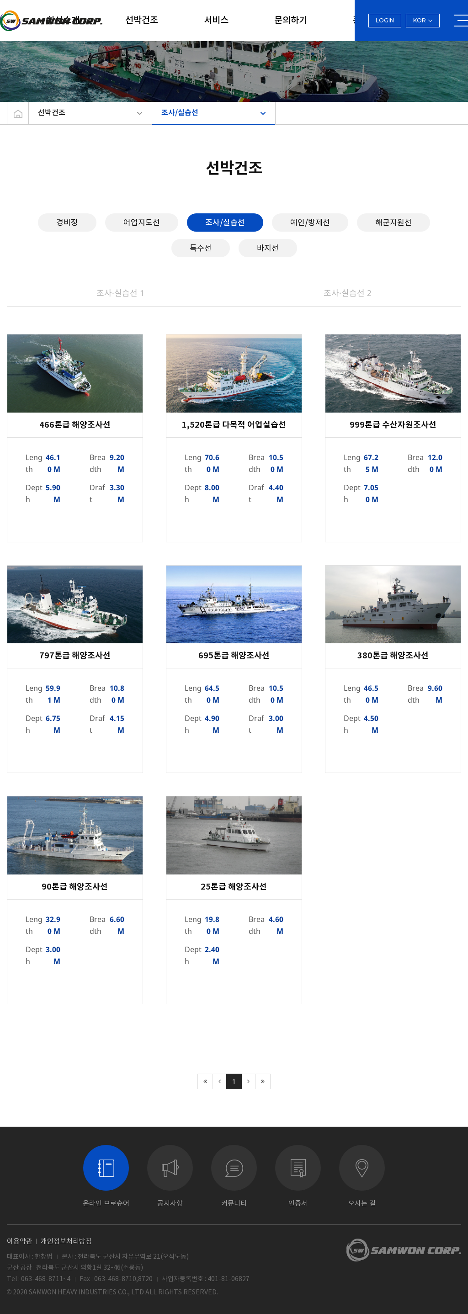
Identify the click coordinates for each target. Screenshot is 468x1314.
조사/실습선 (179, 112)
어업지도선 (141, 222)
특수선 (201, 248)
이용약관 (19, 1241)
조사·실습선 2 (348, 292)
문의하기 (290, 20)
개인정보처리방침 (66, 1241)
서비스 (216, 20)
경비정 (67, 222)
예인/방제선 (310, 222)
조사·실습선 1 (120, 292)
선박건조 (141, 20)
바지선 (268, 248)
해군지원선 (393, 222)
